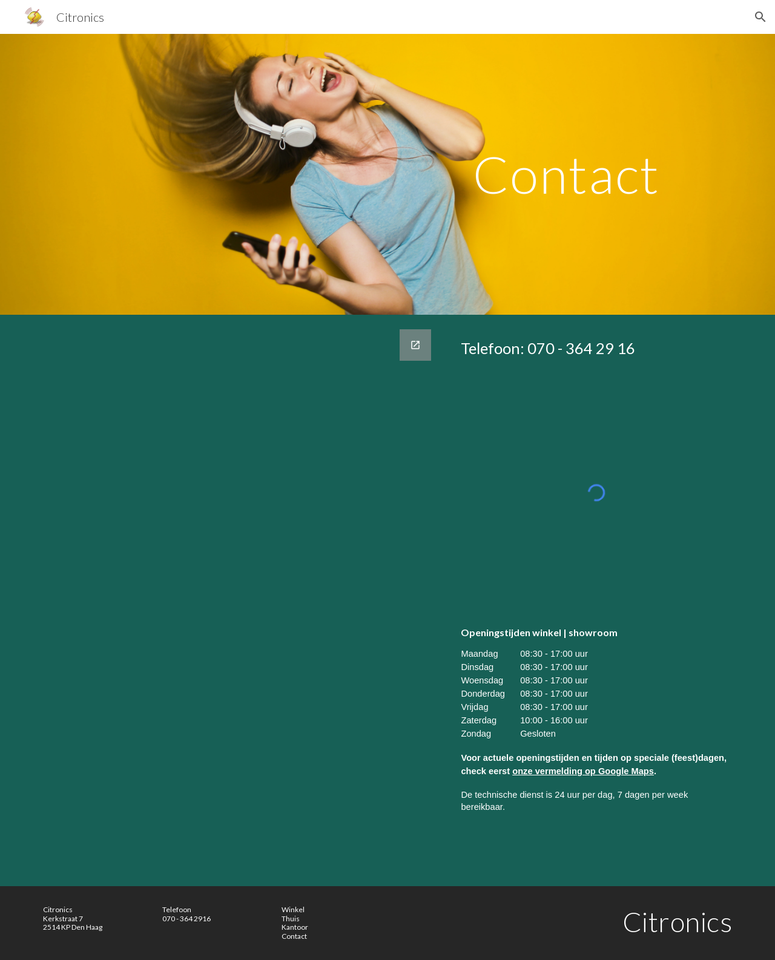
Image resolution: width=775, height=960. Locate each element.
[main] (566, 174)
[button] (760, 16)
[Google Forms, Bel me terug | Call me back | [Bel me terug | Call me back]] (238, 600)
